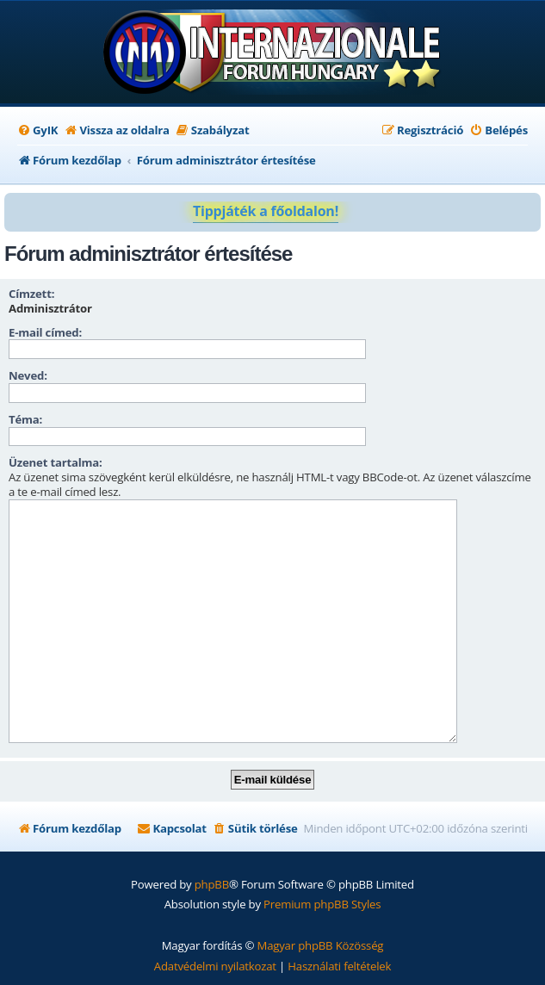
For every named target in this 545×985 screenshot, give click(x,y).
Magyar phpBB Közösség (320, 945)
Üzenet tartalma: (55, 462)
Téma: (25, 419)
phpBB (212, 884)
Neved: (28, 375)
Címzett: (31, 293)
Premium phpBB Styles (322, 904)
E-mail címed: (45, 332)
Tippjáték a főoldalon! (265, 210)
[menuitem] (37, 130)
